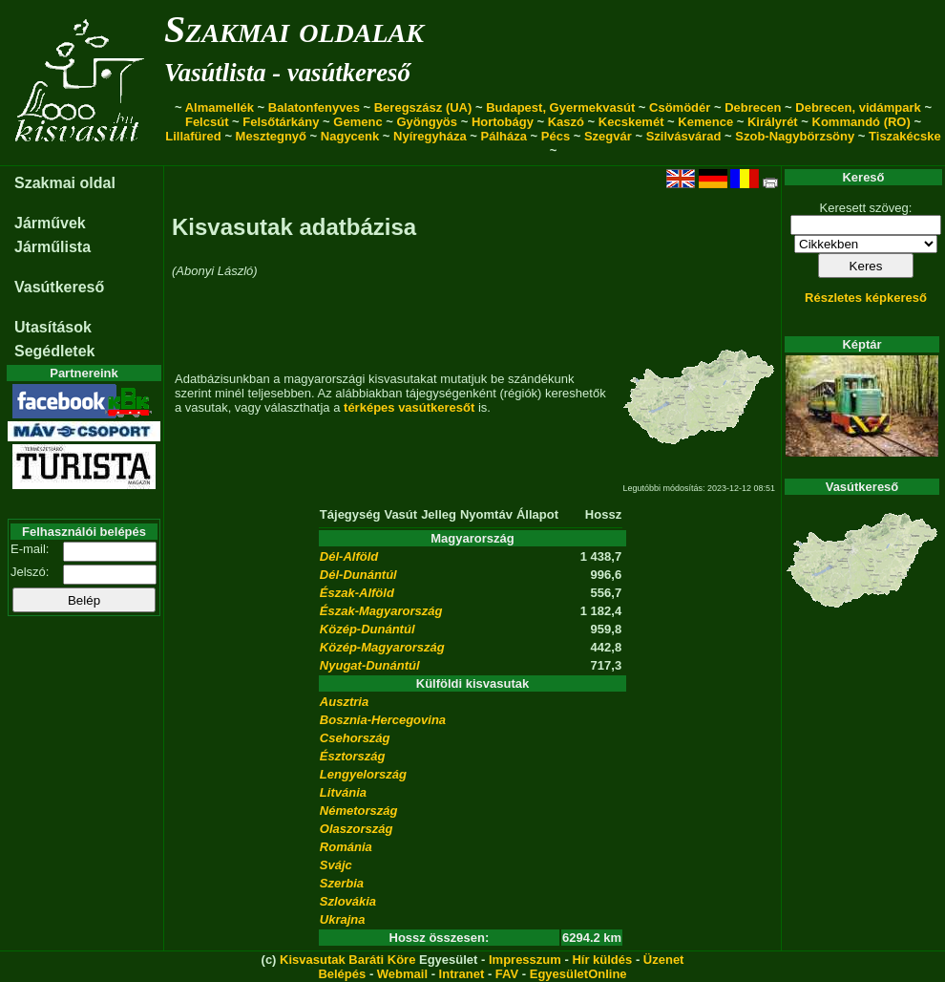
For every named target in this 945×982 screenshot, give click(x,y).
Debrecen (752, 107)
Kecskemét (631, 122)
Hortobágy (503, 122)
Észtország (353, 756)
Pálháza (504, 136)
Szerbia (342, 883)
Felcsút (207, 122)
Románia (346, 847)
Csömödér (679, 107)
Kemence (705, 122)
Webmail (402, 974)
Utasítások (53, 327)
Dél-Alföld (349, 556)
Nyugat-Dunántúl (370, 665)
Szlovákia (348, 901)
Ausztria (344, 701)
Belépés (342, 974)
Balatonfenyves (314, 107)
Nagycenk (350, 136)
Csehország (355, 738)
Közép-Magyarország (382, 647)
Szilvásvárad (684, 136)
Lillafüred (193, 136)
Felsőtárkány (280, 122)
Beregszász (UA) (423, 107)
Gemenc (357, 122)
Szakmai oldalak (294, 29)
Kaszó (566, 122)
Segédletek (54, 351)
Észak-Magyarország (381, 611)
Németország (359, 810)
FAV (506, 974)
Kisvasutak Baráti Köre (347, 959)
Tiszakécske (905, 136)
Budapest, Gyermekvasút (560, 107)
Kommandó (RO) (861, 122)
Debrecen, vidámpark (858, 107)
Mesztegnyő (271, 136)
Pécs (555, 136)
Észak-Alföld (357, 593)
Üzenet (663, 959)
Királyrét (772, 122)
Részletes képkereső (866, 297)
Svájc (336, 865)
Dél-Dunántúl (358, 574)
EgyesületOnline (578, 974)
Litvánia (343, 792)
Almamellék (219, 107)
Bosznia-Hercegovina (383, 720)
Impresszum (525, 959)
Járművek (50, 223)
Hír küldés (602, 959)
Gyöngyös (426, 122)
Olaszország (356, 829)
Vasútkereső (59, 287)
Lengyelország (363, 774)
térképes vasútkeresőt (409, 407)
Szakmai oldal (65, 183)
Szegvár (608, 136)
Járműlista (52, 247)
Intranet (462, 974)
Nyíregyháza (430, 136)
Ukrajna (343, 919)
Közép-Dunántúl (367, 629)
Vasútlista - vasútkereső (287, 72)
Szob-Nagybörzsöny (794, 136)
